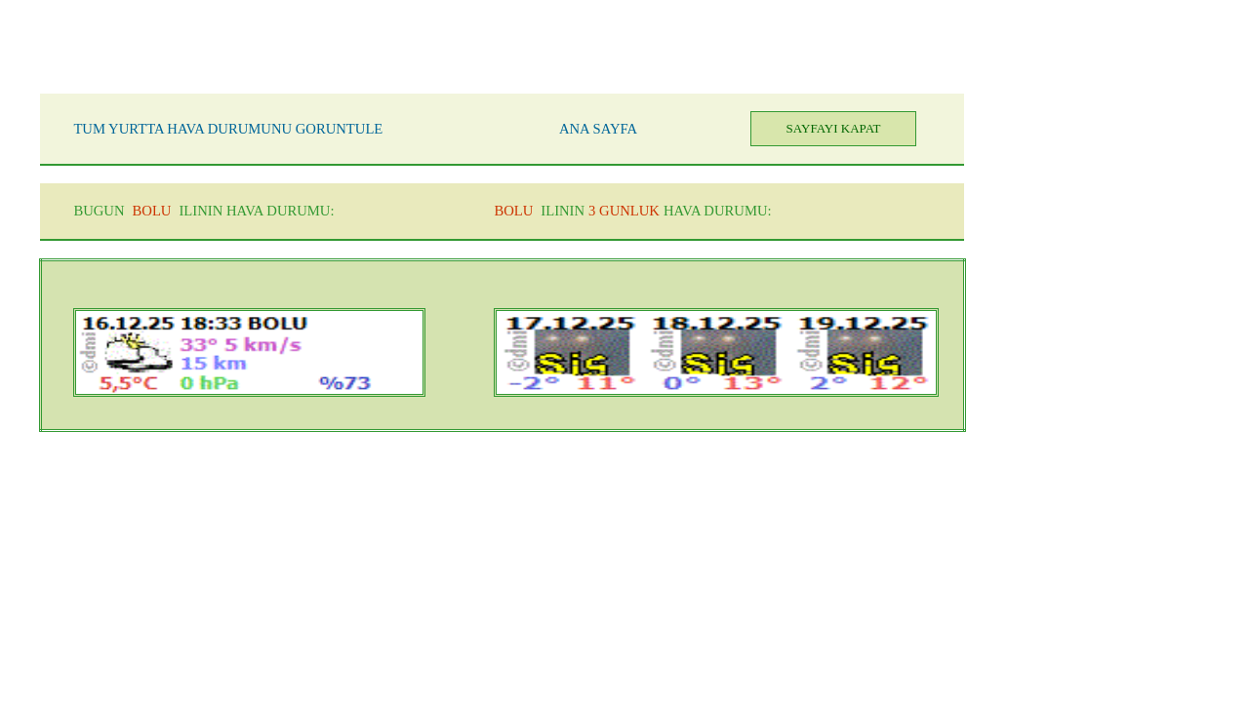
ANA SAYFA (598, 128)
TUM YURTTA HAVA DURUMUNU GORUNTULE (228, 128)
